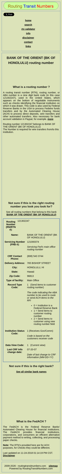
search (28, 24)
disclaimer (28, 37)
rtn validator (28, 29)
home (28, 20)
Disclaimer (9, 455)
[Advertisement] (31, 74)
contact (28, 42)
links (28, 46)
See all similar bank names (31, 371)
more (50, 119)
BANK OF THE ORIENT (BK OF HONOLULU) (31, 214)
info (28, 33)
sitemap (53, 466)
